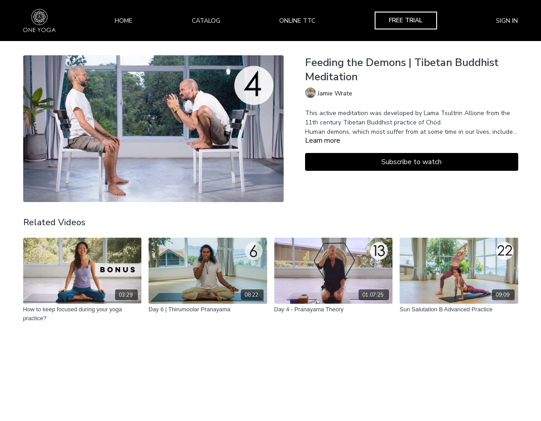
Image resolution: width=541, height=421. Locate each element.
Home (123, 21)
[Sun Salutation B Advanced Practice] (459, 309)
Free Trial (405, 20)
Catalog (206, 21)
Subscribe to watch (411, 162)
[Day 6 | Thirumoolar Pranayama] (208, 309)
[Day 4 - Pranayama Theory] (333, 309)
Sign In (507, 21)
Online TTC (297, 21)
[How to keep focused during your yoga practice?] (82, 313)
